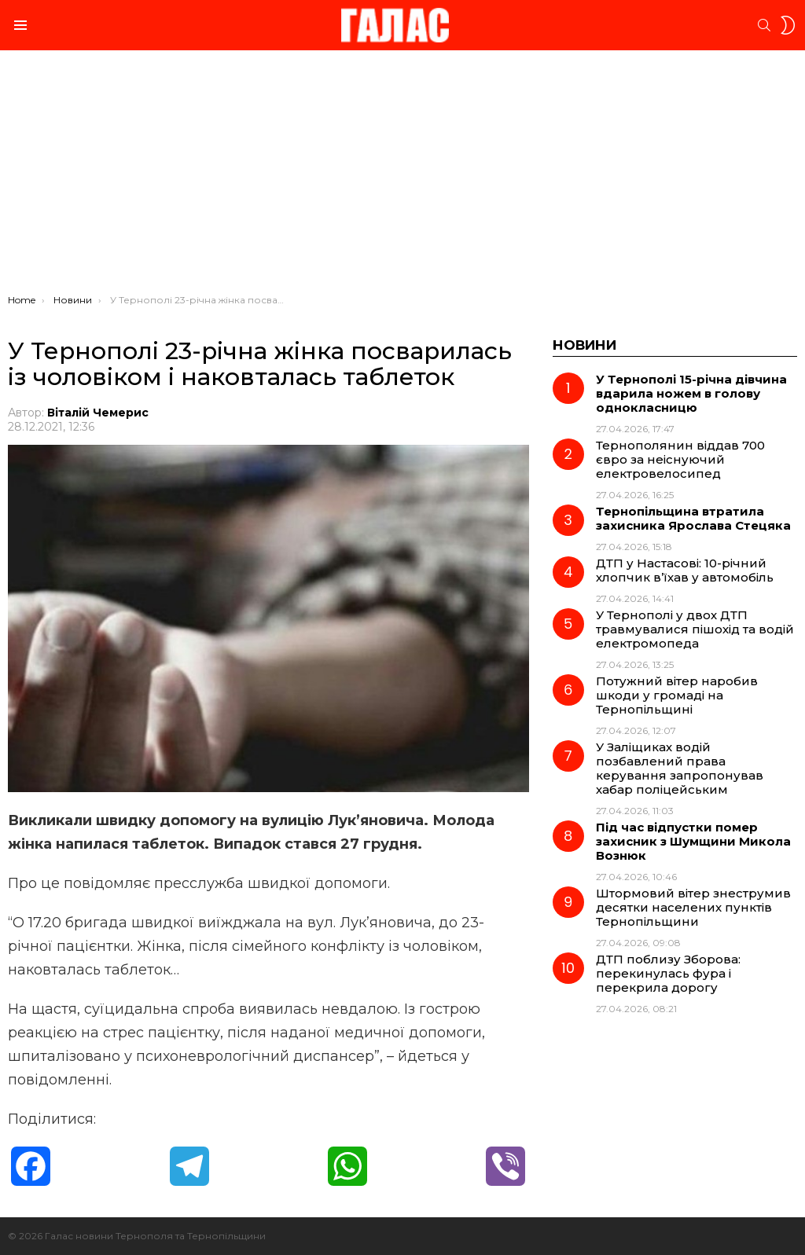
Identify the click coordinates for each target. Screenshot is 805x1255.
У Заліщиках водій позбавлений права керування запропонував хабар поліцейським (679, 768)
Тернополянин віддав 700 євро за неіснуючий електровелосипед (680, 459)
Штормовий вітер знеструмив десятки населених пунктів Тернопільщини (693, 907)
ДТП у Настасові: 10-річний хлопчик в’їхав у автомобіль (685, 570)
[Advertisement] (402, 176)
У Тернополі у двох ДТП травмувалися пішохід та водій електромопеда (695, 629)
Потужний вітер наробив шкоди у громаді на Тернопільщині (677, 695)
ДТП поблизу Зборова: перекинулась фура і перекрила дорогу (668, 973)
